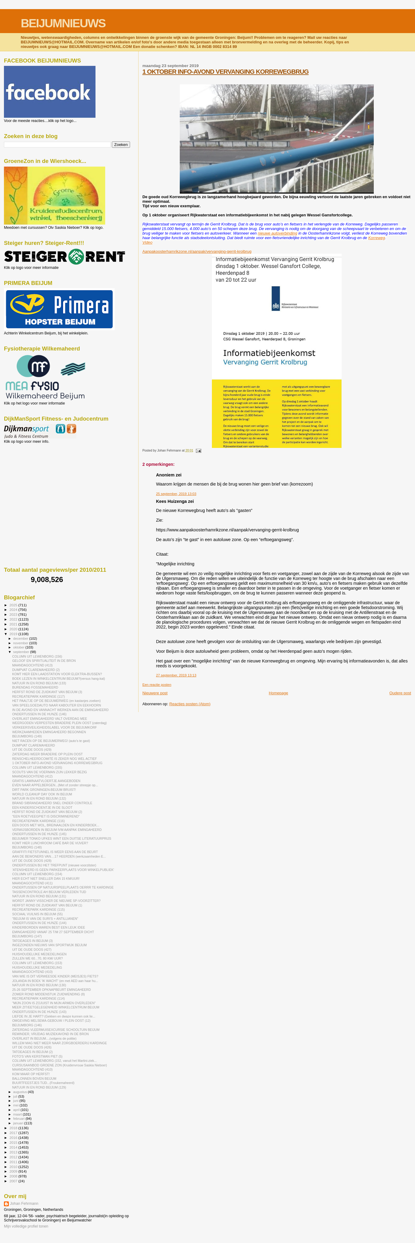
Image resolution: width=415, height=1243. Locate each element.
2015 (13, 1142)
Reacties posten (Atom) (190, 704)
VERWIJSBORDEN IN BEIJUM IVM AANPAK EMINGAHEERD (57, 829)
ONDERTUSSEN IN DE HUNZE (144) (39, 923)
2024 (13, 609)
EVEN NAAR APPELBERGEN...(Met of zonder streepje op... (55, 785)
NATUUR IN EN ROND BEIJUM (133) (39, 683)
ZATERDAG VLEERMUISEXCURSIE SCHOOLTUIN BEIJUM (55, 1029)
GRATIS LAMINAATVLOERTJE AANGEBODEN (46, 781)
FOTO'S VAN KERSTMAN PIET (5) (37, 1056)
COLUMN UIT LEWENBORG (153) (37, 963)
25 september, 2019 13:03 (176, 494)
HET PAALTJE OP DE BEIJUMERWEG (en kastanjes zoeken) (56, 701)
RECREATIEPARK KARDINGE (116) (38, 821)
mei (16, 1105)
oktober (19, 647)
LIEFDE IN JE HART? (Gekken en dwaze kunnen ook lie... (53, 1016)
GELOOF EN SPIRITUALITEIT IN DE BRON (44, 660)
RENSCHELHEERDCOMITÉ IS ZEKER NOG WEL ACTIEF (54, 758)
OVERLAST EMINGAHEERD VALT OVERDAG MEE (49, 718)
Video (147, 242)
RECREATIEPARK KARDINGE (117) (38, 696)
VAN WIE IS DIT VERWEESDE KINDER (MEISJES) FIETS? (55, 976)
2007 (13, 1181)
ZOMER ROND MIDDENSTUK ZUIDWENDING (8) (48, 994)
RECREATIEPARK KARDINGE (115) (38, 909)
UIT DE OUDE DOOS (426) (32, 1047)
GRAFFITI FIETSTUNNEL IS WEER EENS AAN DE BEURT (55, 852)
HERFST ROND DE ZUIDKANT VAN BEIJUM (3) (47, 692)
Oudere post (400, 693)
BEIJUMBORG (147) (27, 936)
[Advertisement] (31, 476)
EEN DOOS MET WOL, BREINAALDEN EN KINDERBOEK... (55, 825)
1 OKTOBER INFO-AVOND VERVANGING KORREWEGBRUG (225, 71)
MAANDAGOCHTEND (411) (32, 883)
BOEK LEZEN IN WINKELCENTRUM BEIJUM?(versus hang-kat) (58, 678)
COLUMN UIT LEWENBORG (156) (37, 656)
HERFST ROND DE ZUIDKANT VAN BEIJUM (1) (47, 905)
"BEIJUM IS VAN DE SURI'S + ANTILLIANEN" (45, 918)
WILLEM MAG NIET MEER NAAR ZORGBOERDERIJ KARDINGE (59, 1043)
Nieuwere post (155, 693)
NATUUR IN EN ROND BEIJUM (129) (39, 1087)
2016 (13, 1138)
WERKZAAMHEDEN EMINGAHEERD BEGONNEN (49, 732)
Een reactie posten (156, 684)
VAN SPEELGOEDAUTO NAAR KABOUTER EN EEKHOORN (56, 705)
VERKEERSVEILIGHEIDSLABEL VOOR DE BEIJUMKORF (54, 727)
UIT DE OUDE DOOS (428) (32, 860)
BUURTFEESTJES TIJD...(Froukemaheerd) (43, 1083)
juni (16, 1100)
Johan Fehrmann (24, 1203)
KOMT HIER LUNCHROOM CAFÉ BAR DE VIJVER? (50, 843)
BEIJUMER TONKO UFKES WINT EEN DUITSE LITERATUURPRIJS (61, 838)
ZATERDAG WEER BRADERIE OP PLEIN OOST (47, 754)
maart (18, 1114)
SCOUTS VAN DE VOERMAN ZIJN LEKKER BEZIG (49, 772)
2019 (13, 634)
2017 (13, 1133)
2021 (13, 624)
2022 (13, 619)
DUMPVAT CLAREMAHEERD (33, 745)
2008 (13, 1176)
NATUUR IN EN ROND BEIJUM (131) (39, 896)
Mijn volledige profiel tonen (26, 1226)
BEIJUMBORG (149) (27, 736)
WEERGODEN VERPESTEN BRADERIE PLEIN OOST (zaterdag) (59, 723)
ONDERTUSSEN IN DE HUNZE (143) (39, 1012)
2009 (13, 1171)
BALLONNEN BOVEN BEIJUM (34, 1078)
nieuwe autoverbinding (277, 233)
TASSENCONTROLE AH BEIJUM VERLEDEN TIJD (49, 892)
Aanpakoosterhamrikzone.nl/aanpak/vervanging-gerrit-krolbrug (197, 251)
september (21, 652)
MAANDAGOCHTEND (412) (32, 776)
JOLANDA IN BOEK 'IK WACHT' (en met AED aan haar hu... (55, 981)
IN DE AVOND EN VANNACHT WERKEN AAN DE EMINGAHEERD (60, 710)
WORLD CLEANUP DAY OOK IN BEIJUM (42, 794)
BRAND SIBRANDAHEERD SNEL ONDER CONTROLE (52, 803)
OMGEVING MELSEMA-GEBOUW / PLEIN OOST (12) (51, 1020)
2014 (13, 1147)
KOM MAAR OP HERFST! (31, 1074)
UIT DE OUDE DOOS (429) (32, 749)
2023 (13, 614)
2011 (13, 1162)
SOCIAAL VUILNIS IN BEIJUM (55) (37, 914)
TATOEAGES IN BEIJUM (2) (32, 1052)
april (17, 1110)
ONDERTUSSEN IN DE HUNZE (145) (39, 834)
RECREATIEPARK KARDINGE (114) (38, 998)
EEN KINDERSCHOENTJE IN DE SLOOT (42, 807)
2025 (13, 605)
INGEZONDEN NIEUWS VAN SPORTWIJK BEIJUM (49, 945)
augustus (20, 1092)
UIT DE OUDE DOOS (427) (32, 949)
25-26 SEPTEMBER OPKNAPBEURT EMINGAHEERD (51, 989)
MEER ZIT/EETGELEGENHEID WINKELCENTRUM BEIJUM (55, 1007)
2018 (13, 1128)
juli (15, 1096)
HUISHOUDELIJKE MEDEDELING (37, 967)
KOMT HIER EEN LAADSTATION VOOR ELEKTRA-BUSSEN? (57, 674)
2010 (13, 1167)
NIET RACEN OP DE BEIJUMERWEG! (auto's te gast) (51, 741)
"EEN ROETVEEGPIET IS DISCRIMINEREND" (45, 816)
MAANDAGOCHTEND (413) (32, 665)
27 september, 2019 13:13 (176, 675)
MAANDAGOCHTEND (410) (32, 972)
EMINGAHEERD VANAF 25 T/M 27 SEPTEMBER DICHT (53, 932)
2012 (13, 1157)
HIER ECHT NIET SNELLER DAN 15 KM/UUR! (45, 878)
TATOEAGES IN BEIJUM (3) (32, 941)
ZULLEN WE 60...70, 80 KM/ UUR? (37, 958)
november (21, 643)
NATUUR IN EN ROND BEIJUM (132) (39, 798)
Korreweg (376, 237)
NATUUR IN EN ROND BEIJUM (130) (39, 985)
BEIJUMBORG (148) (27, 847)
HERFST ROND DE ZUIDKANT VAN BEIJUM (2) (47, 812)
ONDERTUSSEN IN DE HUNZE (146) (39, 714)
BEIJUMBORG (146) (27, 1025)
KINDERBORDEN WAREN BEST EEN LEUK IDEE (48, 927)
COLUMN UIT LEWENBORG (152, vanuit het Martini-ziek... (54, 1060)
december (21, 638)
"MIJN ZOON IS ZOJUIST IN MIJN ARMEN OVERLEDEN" (53, 1003)
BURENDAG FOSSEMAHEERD (35, 687)
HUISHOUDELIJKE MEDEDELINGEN (39, 954)
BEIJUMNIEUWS (63, 23)
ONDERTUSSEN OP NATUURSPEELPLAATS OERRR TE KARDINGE (63, 887)
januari (19, 1123)
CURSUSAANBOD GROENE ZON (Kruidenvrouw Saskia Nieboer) (59, 1065)
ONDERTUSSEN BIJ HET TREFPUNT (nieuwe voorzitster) (54, 865)
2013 (13, 1152)
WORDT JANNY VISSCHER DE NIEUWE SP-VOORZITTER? (56, 901)
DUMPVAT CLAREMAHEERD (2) (36, 670)
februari (19, 1118)
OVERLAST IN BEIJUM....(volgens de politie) (44, 1038)
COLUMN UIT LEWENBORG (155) (37, 767)
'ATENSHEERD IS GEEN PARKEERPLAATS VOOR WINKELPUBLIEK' (63, 870)
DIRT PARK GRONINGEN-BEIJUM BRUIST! (44, 789)
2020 (13, 629)
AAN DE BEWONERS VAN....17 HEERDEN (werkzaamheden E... (59, 856)
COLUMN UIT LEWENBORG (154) (37, 874)
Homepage (278, 693)
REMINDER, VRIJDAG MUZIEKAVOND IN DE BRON (50, 1034)
